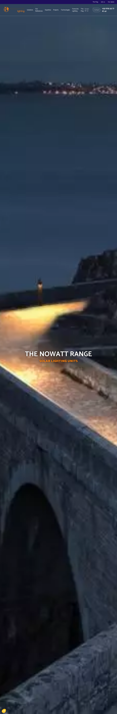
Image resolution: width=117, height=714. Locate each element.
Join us (103, 2)
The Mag (95, 2)
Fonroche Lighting (75, 9)
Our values (111, 2)
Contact (96, 10)
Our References (39, 9)
